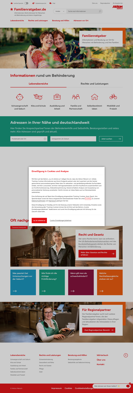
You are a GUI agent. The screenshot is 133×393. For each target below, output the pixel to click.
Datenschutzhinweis (38, 201)
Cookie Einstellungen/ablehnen (60, 220)
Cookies (88, 199)
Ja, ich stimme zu (39, 220)
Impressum (52, 201)
